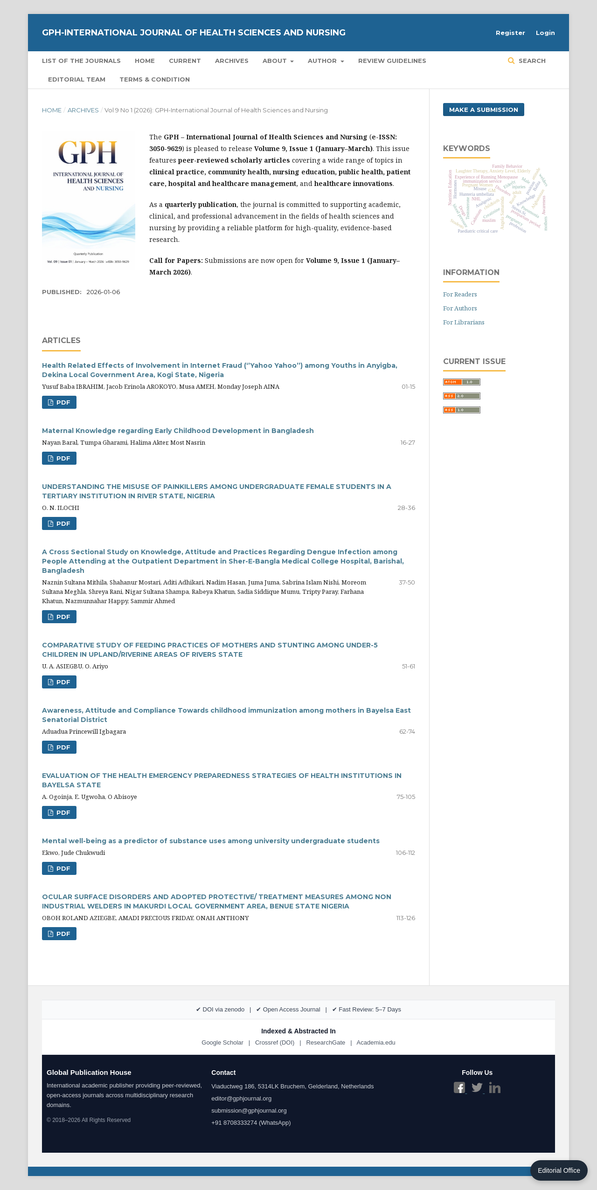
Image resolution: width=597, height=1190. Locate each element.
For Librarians (464, 322)
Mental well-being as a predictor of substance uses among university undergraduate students (211, 841)
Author (323, 60)
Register (510, 32)
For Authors (460, 308)
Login (545, 32)
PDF (62, 402)
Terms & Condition (154, 79)
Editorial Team (76, 79)
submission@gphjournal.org (248, 1110)
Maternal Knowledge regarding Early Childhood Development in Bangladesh (178, 430)
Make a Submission (483, 109)
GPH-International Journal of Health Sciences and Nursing (194, 33)
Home (145, 60)
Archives (232, 60)
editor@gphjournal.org (241, 1098)
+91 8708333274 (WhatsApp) (251, 1122)
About (276, 60)
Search (531, 60)
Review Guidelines (392, 60)
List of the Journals (81, 60)
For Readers (460, 294)
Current (185, 60)
